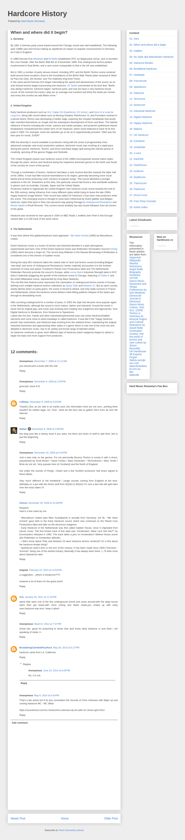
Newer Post (18, 818)
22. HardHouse (138, 165)
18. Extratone (137, 141)
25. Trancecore (137, 183)
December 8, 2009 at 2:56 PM (50, 381)
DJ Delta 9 (103, 275)
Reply (22, 370)
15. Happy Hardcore (140, 123)
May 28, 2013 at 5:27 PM (66, 647)
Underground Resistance (99, 202)
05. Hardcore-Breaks (141, 62)
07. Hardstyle (136, 74)
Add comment (20, 722)
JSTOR (133, 278)
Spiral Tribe (72, 285)
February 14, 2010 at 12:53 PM (45, 570)
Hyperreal (135, 257)
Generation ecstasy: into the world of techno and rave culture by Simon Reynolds (137, 339)
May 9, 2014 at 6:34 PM (46, 695)
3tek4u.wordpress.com (137, 362)
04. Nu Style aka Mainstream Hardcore (151, 56)
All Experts (135, 354)
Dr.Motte (52, 58)
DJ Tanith (72, 85)
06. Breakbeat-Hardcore (143, 68)
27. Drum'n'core (138, 195)
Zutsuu (23, 503)
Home (65, 818)
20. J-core (135, 153)
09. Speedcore (137, 86)
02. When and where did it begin (147, 44)
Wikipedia (135, 260)
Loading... (135, 225)
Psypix (133, 357)
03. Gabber (135, 50)
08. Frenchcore (138, 80)
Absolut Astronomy (135, 265)
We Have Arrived (79, 235)
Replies (27, 664)
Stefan (23, 429)
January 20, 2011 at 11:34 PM (40, 597)
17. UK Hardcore (138, 134)
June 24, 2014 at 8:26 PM (56, 670)
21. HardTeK (136, 159)
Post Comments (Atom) (71, 830)
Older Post (111, 818)
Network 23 (89, 285)
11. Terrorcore (137, 98)
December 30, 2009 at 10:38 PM (45, 503)
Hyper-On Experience (64, 112)
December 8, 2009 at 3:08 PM (48, 429)
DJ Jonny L (83, 112)
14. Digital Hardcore (140, 117)
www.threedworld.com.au (138, 367)
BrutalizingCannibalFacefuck (35, 647)
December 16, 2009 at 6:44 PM (50, 452)
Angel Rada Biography (136, 271)
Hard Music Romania (33, 21)
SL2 (49, 112)
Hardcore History (37, 14)
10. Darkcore (136, 92)
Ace (21, 597)
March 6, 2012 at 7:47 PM (47, 624)
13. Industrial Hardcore (142, 110)
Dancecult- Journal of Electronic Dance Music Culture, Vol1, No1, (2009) (137, 303)
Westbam (38, 58)
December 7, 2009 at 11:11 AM (50, 361)
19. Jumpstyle (137, 147)
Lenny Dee (75, 272)
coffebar (24, 401)
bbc (131, 371)
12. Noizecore (137, 104)
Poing (114, 249)
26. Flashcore (137, 189)
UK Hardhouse (137, 351)
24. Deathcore (137, 177)
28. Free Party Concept (142, 201)
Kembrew (134, 275)
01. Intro (134, 38)
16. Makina (135, 128)
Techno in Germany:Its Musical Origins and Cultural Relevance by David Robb (138, 320)
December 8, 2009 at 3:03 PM (45, 401)
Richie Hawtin (18, 205)
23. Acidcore (136, 171)
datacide (134, 374)
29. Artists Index (138, 207)
